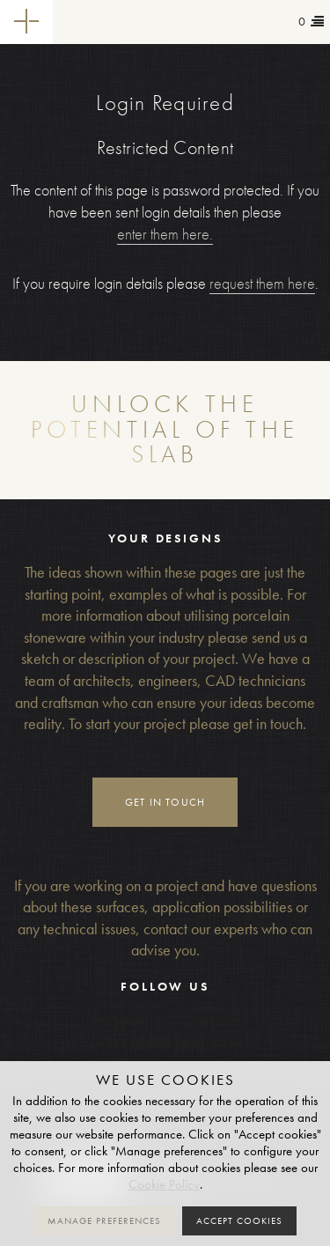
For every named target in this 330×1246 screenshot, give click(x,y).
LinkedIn (211, 1021)
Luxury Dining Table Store (165, 1043)
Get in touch (165, 801)
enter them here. (165, 234)
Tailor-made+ (102, 22)
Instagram (120, 1021)
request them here (262, 284)
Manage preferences (104, 1221)
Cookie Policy (164, 1184)
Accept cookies (239, 1221)
